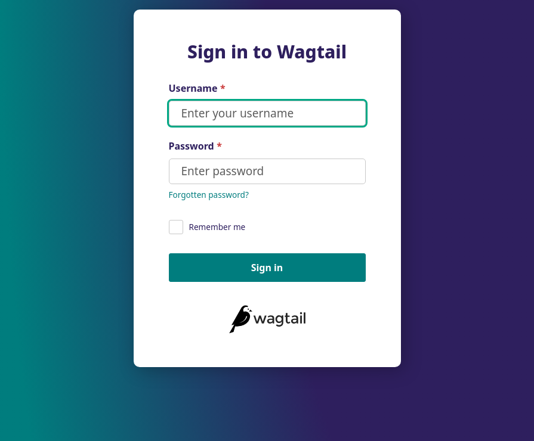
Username (197, 88)
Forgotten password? (209, 194)
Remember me (207, 227)
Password (195, 146)
